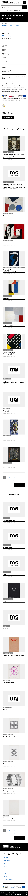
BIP (4, 863)
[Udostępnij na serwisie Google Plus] (8, 38)
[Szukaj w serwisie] (11, 7)
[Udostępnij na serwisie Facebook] (11, 38)
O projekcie (6, 866)
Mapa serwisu (7, 860)
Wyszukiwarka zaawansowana (14, 10)
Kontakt (5, 876)
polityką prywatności (18, 894)
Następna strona (20, 485)
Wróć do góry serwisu (9, 879)
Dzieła (11, 25)
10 (14, 834)
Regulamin (6, 873)
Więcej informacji (8, 117)
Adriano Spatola (7, 34)
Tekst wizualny (17, 25)
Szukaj (24, 7)
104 (14, 481)
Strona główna (5, 25)
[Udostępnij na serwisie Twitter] (10, 38)
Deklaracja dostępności (9, 870)
